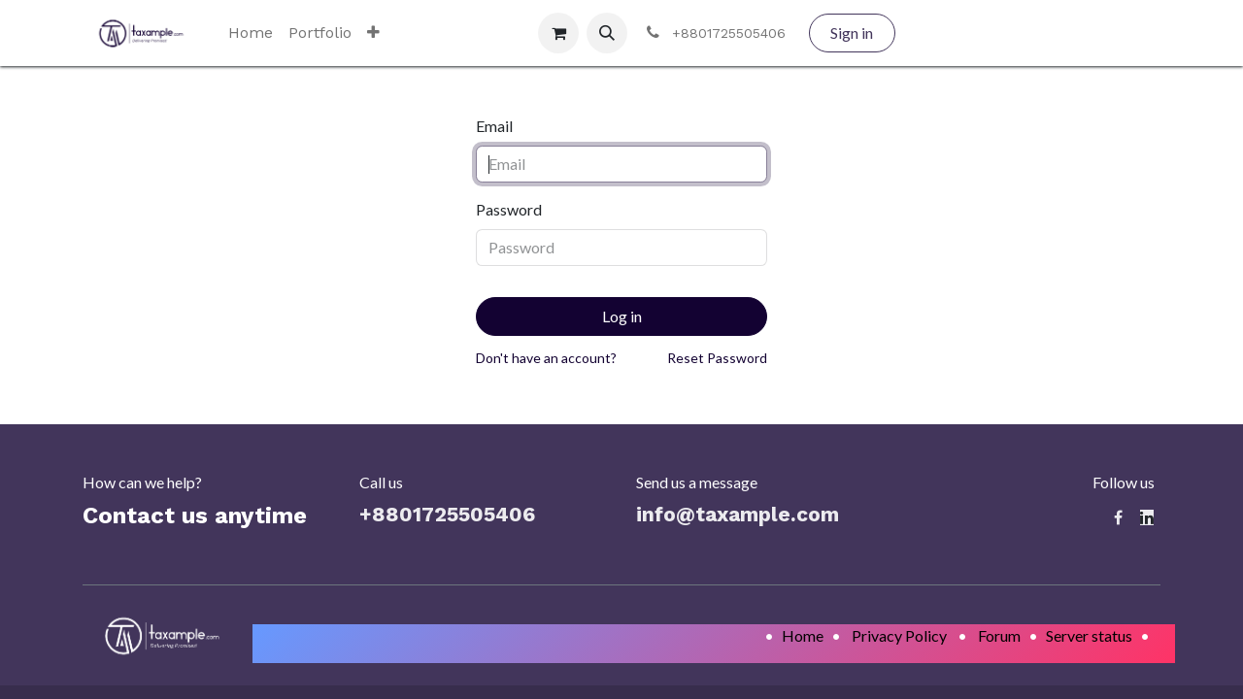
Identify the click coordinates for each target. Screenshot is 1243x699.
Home (802, 635)
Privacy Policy (899, 635)
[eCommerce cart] (558, 33)
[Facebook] (1118, 517)
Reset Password (717, 358)
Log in (622, 316)
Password (509, 209)
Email (494, 125)
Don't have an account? (546, 358)
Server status (1089, 635)
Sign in (851, 32)
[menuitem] (250, 33)
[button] (607, 33)
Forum (999, 635)
